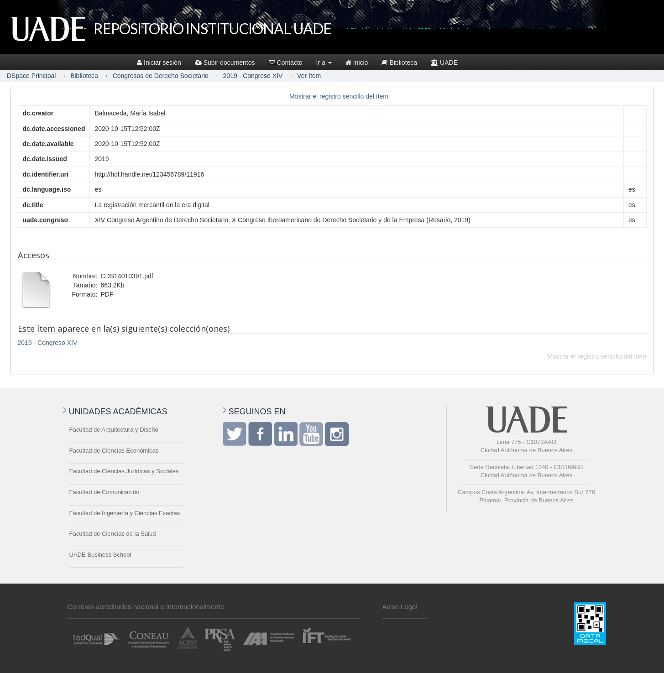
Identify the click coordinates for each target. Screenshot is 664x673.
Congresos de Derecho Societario (161, 75)
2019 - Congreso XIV (253, 75)
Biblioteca (399, 62)
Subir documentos (225, 62)
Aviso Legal (400, 606)
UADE (444, 62)
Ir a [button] (324, 62)
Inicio (356, 62)
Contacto (286, 62)
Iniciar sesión (159, 62)
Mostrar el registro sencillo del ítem (338, 96)
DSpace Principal (31, 75)
